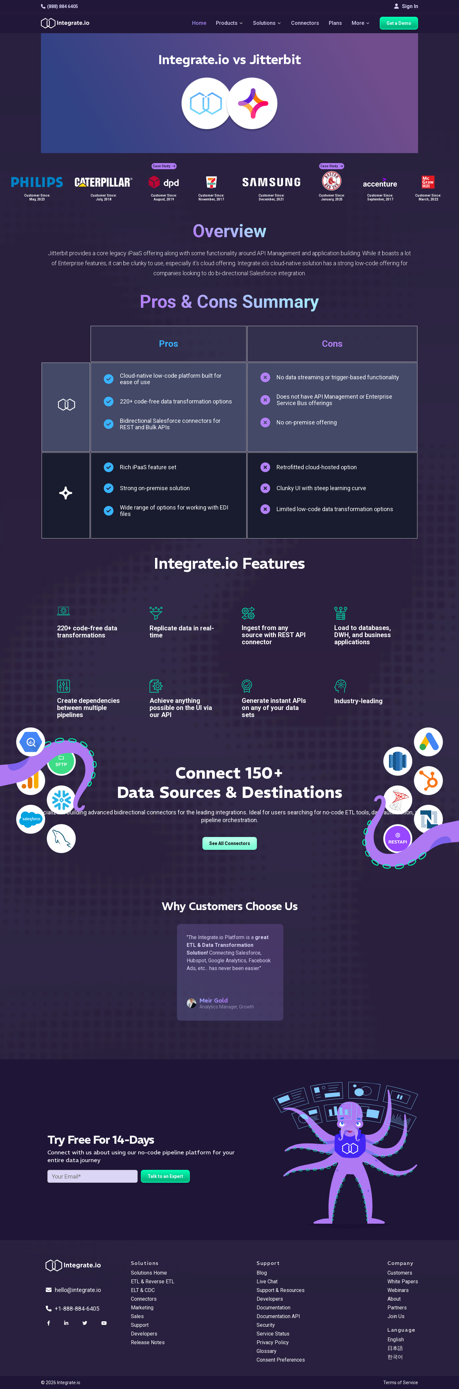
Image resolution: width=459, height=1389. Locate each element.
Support (140, 1325)
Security (266, 1325)
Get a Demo (398, 23)
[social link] (49, 1323)
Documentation (273, 1308)
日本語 (395, 1348)
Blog (262, 1273)
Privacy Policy (273, 1342)
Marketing (142, 1308)
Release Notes (148, 1342)
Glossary (267, 1351)
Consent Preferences (281, 1360)
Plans (335, 23)
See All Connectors (229, 843)
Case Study (164, 166)
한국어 (395, 1357)
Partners (397, 1308)
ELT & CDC (143, 1290)
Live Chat (267, 1281)
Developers (144, 1334)
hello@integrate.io (73, 1290)
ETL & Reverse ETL (152, 1281)
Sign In (406, 6)
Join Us (396, 1316)
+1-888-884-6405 (72, 1308)
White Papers (402, 1281)
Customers (399, 1273)
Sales (137, 1316)
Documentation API (278, 1316)
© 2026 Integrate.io (60, 1382)
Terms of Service (400, 1382)
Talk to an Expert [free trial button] (165, 1176)
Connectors (305, 23)
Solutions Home (149, 1273)
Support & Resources (281, 1290)
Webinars (398, 1290)
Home (199, 23)
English (395, 1339)
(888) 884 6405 (59, 6)
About (394, 1299)
